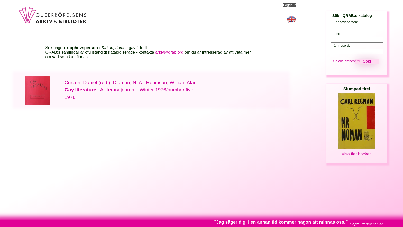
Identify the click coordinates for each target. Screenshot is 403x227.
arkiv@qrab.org (169, 52)
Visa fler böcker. (357, 154)
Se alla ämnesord (346, 61)
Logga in (289, 5)
